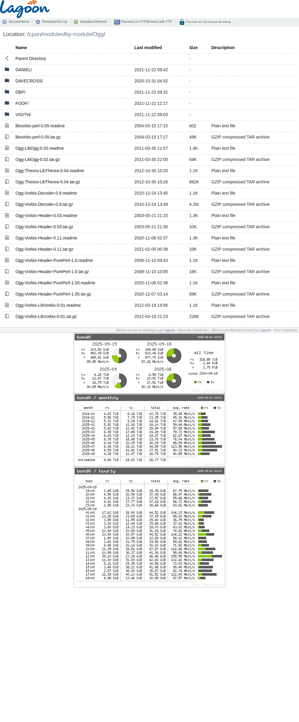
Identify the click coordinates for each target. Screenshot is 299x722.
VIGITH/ (23, 114)
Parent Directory (30, 58)
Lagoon (169, 330)
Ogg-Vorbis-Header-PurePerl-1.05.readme (55, 282)
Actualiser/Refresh (93, 21)
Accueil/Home (19, 21)
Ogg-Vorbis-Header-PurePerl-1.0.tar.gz (52, 271)
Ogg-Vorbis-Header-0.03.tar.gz (44, 226)
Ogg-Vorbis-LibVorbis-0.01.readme (48, 305)
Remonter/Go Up (54, 21)
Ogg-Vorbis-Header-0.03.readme (46, 215)
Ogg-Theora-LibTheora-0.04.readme (49, 170)
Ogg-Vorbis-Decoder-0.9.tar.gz (44, 204)
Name (21, 47)
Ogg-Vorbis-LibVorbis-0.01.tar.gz (46, 316)
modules (53, 34)
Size (193, 47)
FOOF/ (22, 103)
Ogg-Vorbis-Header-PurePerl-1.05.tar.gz (53, 294)
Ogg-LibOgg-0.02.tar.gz (37, 159)
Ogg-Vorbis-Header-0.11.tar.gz (44, 249)
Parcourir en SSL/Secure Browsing (208, 21)
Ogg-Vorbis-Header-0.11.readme (46, 238)
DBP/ (20, 92)
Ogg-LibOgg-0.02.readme (39, 148)
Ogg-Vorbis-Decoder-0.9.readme (46, 193)
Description (223, 47)
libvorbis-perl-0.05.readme (40, 125)
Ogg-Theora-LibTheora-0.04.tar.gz (47, 181)
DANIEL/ (23, 69)
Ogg (98, 34)
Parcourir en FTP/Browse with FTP (146, 21)
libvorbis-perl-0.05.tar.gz (38, 137)
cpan (35, 34)
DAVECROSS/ (29, 81)
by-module (78, 34)
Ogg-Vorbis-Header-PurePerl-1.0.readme (54, 260)
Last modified (148, 47)
